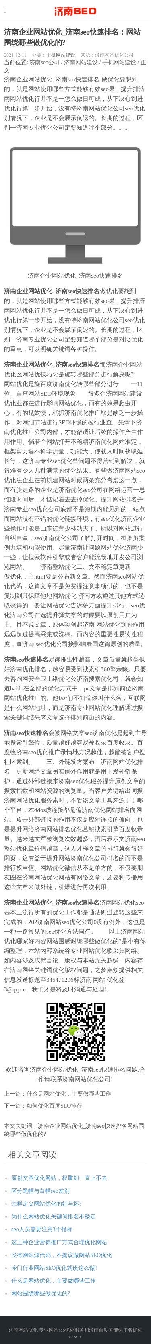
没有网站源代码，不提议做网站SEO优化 (61, 1255)
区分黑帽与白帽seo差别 (40, 1191)
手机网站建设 (60, 55)
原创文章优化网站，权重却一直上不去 (59, 1178)
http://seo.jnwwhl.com (75, 10)
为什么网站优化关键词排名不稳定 (53, 1217)
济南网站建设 (81, 62)
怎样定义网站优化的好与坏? (46, 1204)
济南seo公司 (44, 62)
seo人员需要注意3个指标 (41, 1229)
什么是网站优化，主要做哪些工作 (69, 1094)
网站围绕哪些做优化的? (40, 1294)
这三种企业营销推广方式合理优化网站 (59, 1242)
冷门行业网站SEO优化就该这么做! (54, 1268)
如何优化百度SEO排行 (54, 1106)
